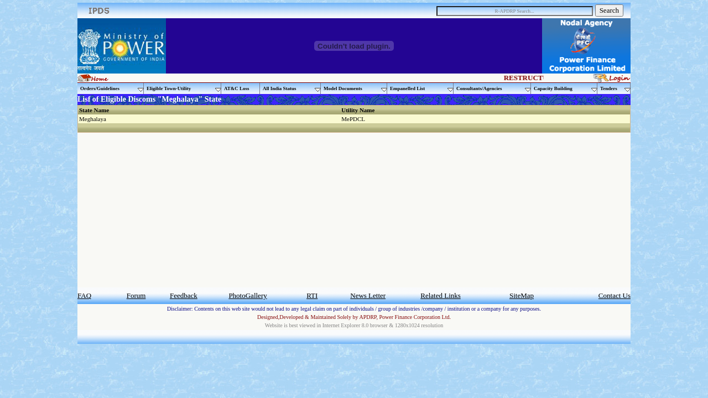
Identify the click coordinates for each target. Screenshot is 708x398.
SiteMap (521, 295)
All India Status (292, 89)
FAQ (84, 295)
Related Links (440, 295)
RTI (311, 295)
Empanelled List (422, 89)
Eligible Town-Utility (184, 89)
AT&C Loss (236, 88)
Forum (136, 295)
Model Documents (355, 89)
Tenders (615, 89)
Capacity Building (565, 89)
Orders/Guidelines (112, 89)
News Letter (368, 295)
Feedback (183, 295)
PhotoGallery (247, 295)
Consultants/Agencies (493, 89)
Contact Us (614, 295)
